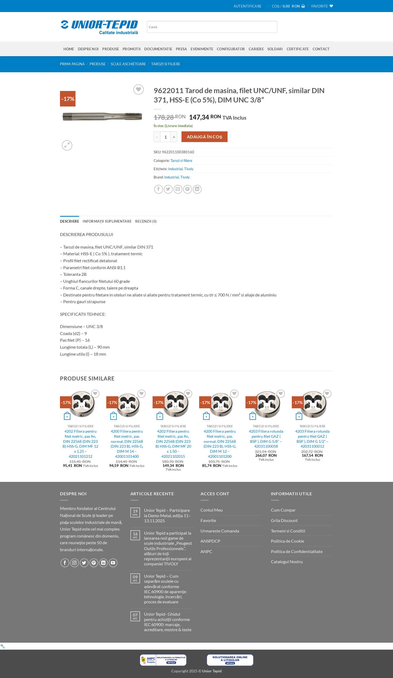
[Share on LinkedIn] (197, 189)
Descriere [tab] (69, 221)
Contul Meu (212, 509)
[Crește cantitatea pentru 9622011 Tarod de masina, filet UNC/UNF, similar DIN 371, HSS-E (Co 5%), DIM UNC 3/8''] (174, 136)
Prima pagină (72, 64)
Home (68, 49)
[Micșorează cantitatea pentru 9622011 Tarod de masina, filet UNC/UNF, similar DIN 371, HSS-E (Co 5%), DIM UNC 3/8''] (157, 136)
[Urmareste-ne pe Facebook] (65, 562)
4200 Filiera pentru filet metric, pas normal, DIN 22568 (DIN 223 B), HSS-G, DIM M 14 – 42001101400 (127, 444)
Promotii (132, 49)
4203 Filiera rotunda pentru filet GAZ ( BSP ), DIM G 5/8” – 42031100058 (266, 438)
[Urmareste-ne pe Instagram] (74, 562)
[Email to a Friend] (177, 189)
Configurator (231, 49)
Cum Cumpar (283, 509)
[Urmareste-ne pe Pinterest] (93, 562)
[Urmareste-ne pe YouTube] (113, 562)
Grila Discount (284, 520)
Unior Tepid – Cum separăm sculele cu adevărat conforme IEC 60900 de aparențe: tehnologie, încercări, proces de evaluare (165, 588)
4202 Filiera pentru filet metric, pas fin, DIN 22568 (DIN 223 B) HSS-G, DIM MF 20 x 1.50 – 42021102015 (173, 444)
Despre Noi (88, 49)
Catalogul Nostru (287, 561)
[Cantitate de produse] (165, 136)
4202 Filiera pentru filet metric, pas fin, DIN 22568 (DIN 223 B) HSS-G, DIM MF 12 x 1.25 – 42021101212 (80, 444)
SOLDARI (275, 49)
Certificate (298, 49)
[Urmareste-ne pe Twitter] (84, 562)
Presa (181, 49)
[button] (248, 6)
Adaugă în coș (204, 136)
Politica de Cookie (287, 540)
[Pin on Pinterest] (187, 189)
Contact (321, 49)
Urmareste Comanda (220, 530)
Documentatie (158, 49)
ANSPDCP (210, 540)
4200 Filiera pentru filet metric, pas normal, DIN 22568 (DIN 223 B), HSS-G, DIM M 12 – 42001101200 (219, 444)
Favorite (208, 520)
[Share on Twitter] (168, 189)
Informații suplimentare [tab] (107, 221)
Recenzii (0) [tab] (146, 221)
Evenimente (202, 49)
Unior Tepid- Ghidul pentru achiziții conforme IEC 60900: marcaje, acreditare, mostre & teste (167, 621)
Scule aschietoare (128, 64)
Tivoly (189, 169)
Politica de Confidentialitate (297, 551)
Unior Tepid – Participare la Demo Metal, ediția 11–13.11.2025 (167, 515)
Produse (110, 49)
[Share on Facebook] (158, 189)
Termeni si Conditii (288, 530)
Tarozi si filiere (165, 64)
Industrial (175, 169)
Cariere (256, 49)
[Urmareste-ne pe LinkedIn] (103, 562)
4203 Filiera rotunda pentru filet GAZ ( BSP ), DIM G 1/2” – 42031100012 (312, 438)
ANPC (206, 551)
